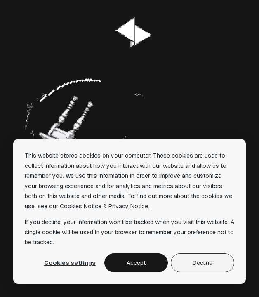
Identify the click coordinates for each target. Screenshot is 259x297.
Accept (136, 262)
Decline (202, 262)
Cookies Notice (80, 206)
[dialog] (129, 211)
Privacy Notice (128, 206)
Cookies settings (70, 262)
